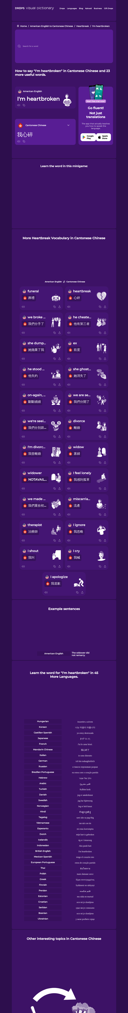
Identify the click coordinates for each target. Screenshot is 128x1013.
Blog (81, 8)
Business (98, 8)
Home (23, 26)
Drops (62, 8)
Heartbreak (82, 26)
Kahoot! (88, 8)
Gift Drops (108, 8)
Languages (72, 8)
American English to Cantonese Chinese (51, 26)
